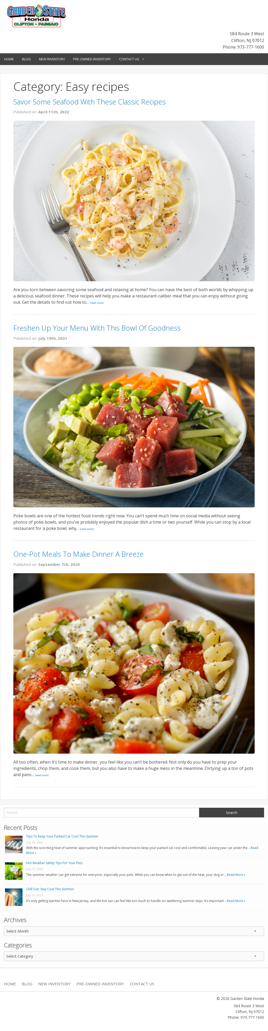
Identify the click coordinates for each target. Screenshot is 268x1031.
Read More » (236, 874)
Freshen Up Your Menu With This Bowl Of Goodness (97, 328)
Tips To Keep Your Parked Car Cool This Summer (62, 836)
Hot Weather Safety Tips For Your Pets (54, 863)
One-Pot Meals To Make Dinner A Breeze (78, 554)
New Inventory (52, 59)
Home (9, 59)
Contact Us (129, 59)
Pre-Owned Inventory (92, 59)
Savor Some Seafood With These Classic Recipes (89, 102)
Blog (26, 59)
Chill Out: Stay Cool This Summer (50, 889)
